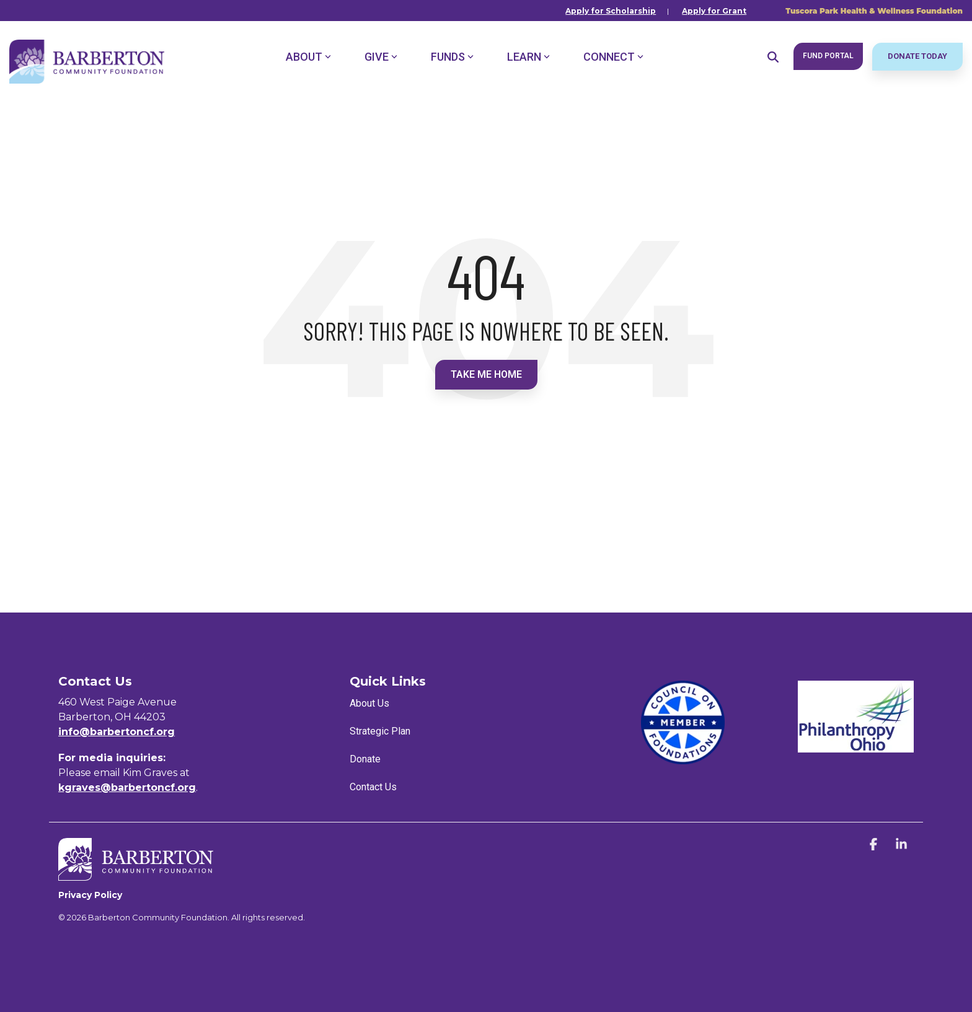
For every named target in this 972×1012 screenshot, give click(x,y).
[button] (875, 845)
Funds (452, 56)
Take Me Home (486, 374)
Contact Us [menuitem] (373, 787)
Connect (613, 56)
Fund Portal (828, 55)
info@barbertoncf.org (116, 732)
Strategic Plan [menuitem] (380, 731)
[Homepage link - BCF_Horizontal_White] (135, 874)
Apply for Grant (714, 10)
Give (381, 56)
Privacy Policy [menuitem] (90, 895)
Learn (528, 56)
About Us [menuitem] (369, 703)
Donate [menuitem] (365, 759)
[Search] (773, 57)
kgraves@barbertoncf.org (127, 787)
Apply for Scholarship (610, 10)
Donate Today (917, 56)
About (308, 56)
